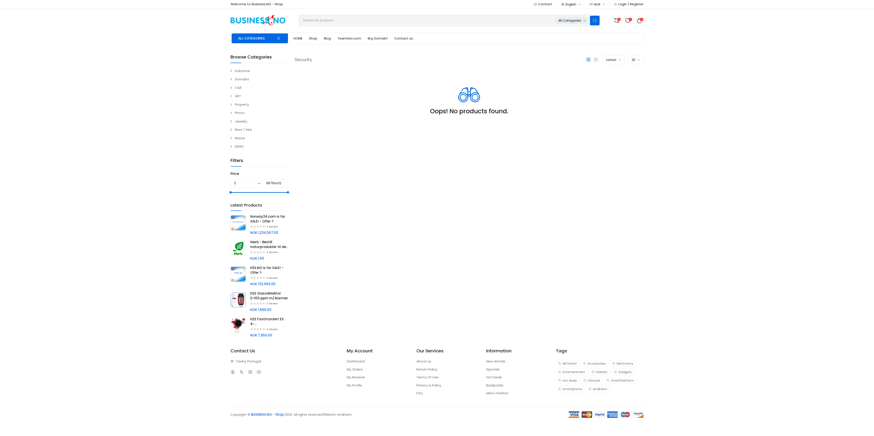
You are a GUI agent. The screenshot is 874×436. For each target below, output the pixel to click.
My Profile (354, 385)
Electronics (622, 363)
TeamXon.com (349, 38)
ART (238, 96)
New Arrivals (495, 361)
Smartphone (570, 389)
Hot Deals (494, 377)
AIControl (567, 363)
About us (423, 361)
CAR (238, 87)
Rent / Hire (243, 129)
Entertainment (571, 372)
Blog (327, 38)
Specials (493, 369)
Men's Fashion (497, 393)
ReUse (240, 138)
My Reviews (356, 377)
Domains (242, 79)
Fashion (599, 372)
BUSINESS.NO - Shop (267, 414)
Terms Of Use (427, 377)
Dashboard (356, 361)
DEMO (239, 146)
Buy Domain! (378, 38)
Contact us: (403, 38)
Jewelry (241, 121)
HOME (297, 38)
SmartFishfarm (620, 380)
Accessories (594, 363)
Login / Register (628, 4)
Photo (240, 112)
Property (242, 104)
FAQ (419, 393)
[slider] (230, 192)
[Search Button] (595, 20)
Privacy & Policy (428, 385)
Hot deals (567, 380)
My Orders (355, 369)
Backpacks (494, 385)
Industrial (242, 71)
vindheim (597, 389)
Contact (543, 4)
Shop (313, 38)
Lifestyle (591, 380)
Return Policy (426, 369)
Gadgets (622, 372)
